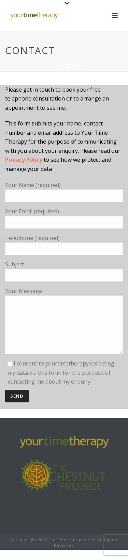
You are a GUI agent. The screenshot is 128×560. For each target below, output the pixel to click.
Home (52, 66)
